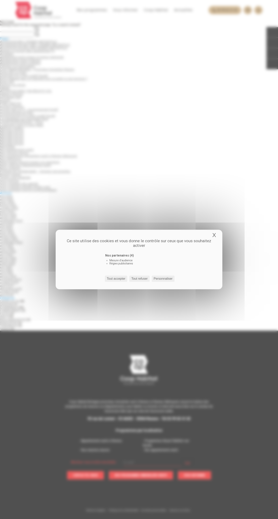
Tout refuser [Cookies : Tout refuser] (139, 278)
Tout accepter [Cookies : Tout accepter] (116, 278)
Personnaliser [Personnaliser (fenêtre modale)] (163, 278)
